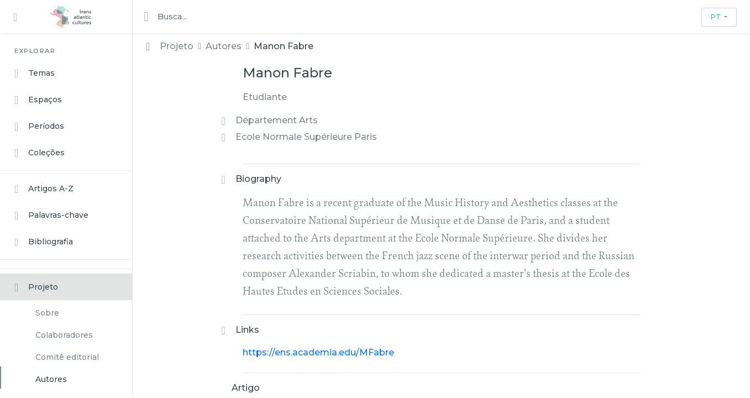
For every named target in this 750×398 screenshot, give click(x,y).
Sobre (47, 313)
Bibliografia (43, 242)
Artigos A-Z (44, 189)
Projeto (36, 287)
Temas (34, 73)
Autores (51, 379)
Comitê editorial (67, 357)
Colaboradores (64, 335)
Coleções (39, 153)
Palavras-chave (51, 215)
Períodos (39, 126)
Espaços (38, 100)
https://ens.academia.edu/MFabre (318, 352)
